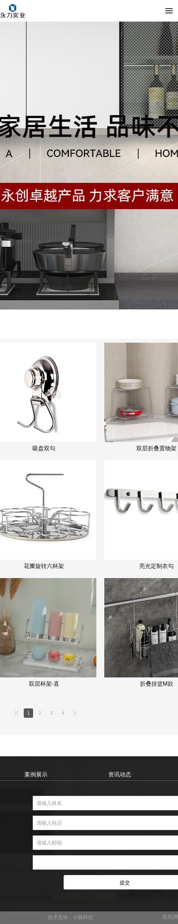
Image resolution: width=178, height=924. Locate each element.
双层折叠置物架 (156, 448)
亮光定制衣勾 (156, 566)
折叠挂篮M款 (156, 684)
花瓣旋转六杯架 (44, 566)
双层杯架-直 (44, 684)
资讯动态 (119, 774)
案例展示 (35, 774)
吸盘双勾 (43, 448)
